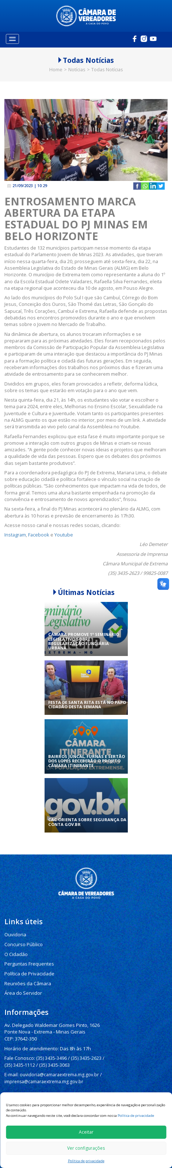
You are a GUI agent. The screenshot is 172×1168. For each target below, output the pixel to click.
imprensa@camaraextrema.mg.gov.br (43, 1066)
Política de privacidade (136, 1115)
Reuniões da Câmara (25, 973)
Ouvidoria (14, 927)
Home (55, 62)
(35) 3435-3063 (54, 1051)
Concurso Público (22, 936)
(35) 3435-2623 (84, 1045)
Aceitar (86, 1132)
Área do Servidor (22, 982)
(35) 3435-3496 (50, 1045)
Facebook (38, 527)
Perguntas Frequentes (27, 955)
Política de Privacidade (27, 964)
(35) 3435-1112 (19, 1051)
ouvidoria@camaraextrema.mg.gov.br (58, 1060)
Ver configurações (86, 1148)
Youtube (63, 527)
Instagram (15, 527)
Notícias (76, 62)
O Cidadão (15, 946)
